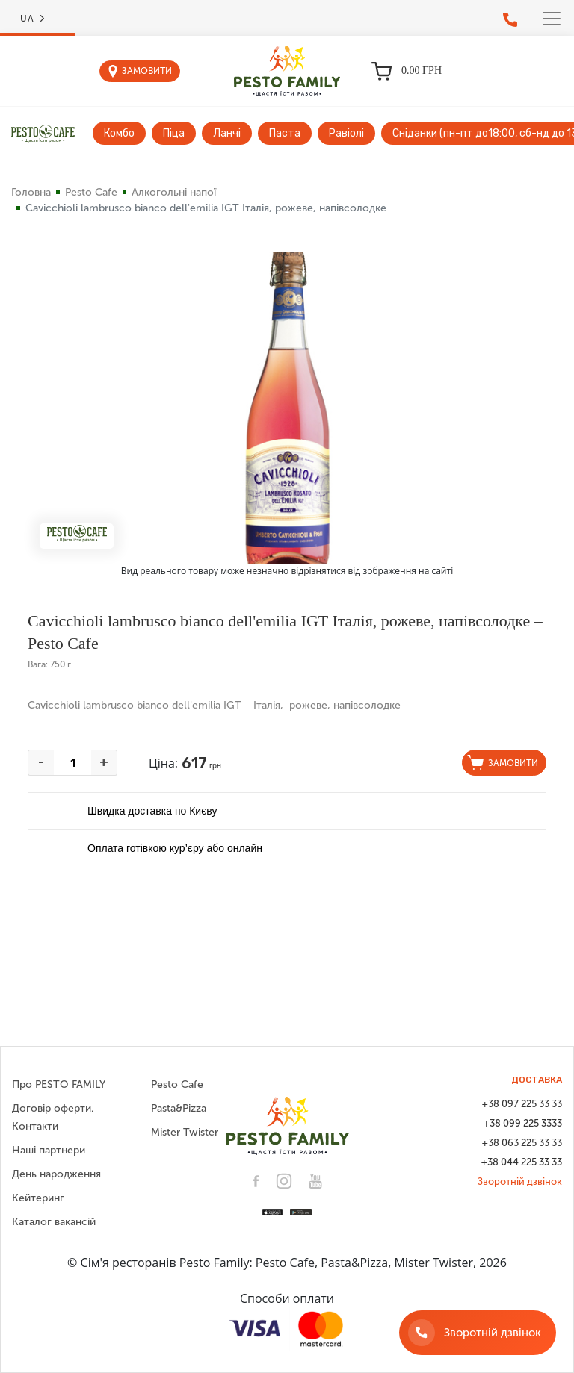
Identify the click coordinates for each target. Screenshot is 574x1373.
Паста (284, 133)
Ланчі (227, 133)
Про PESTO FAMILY (58, 1084)
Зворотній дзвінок (520, 1181)
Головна (31, 192)
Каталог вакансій (54, 1221)
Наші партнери (48, 1150)
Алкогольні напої (174, 192)
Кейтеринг (38, 1198)
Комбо (119, 133)
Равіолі (346, 133)
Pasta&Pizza (178, 1108)
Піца (174, 133)
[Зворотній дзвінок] (477, 1332)
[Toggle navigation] (551, 18)
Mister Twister (184, 1132)
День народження (56, 1174)
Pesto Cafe (91, 192)
